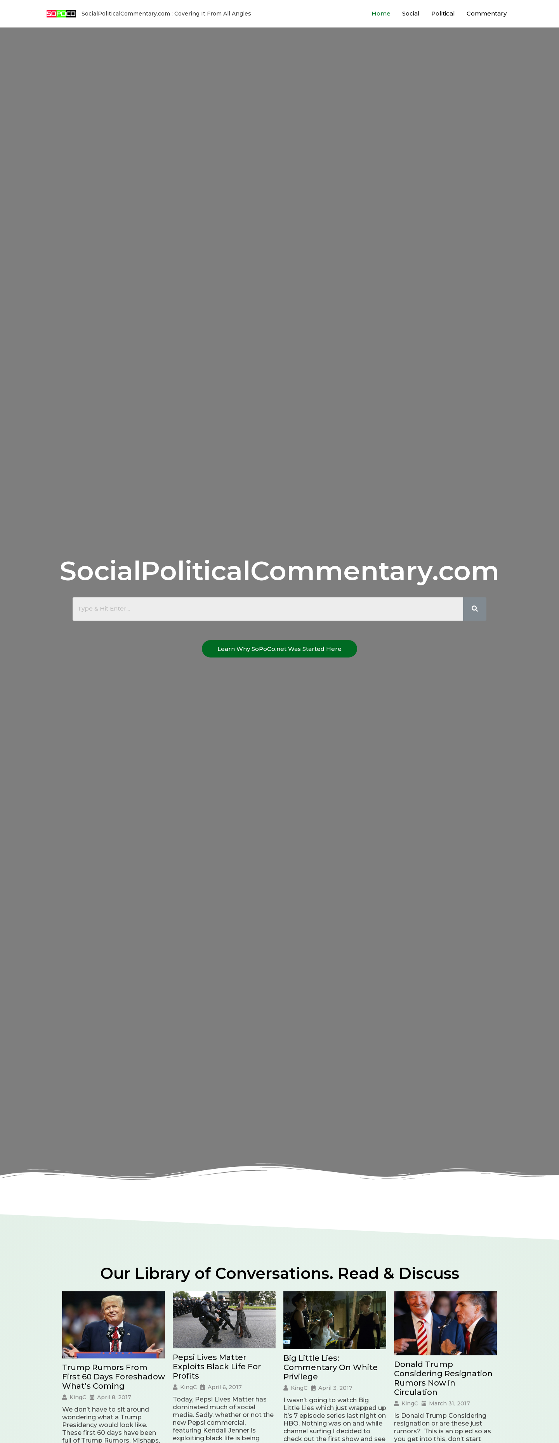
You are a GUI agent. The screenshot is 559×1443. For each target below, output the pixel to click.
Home (381, 13)
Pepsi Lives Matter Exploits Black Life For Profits (217, 1367)
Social (411, 13)
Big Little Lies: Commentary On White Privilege (330, 1367)
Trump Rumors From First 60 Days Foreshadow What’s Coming (113, 1377)
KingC (77, 1397)
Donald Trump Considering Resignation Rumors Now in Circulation (443, 1378)
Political (443, 13)
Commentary (487, 13)
